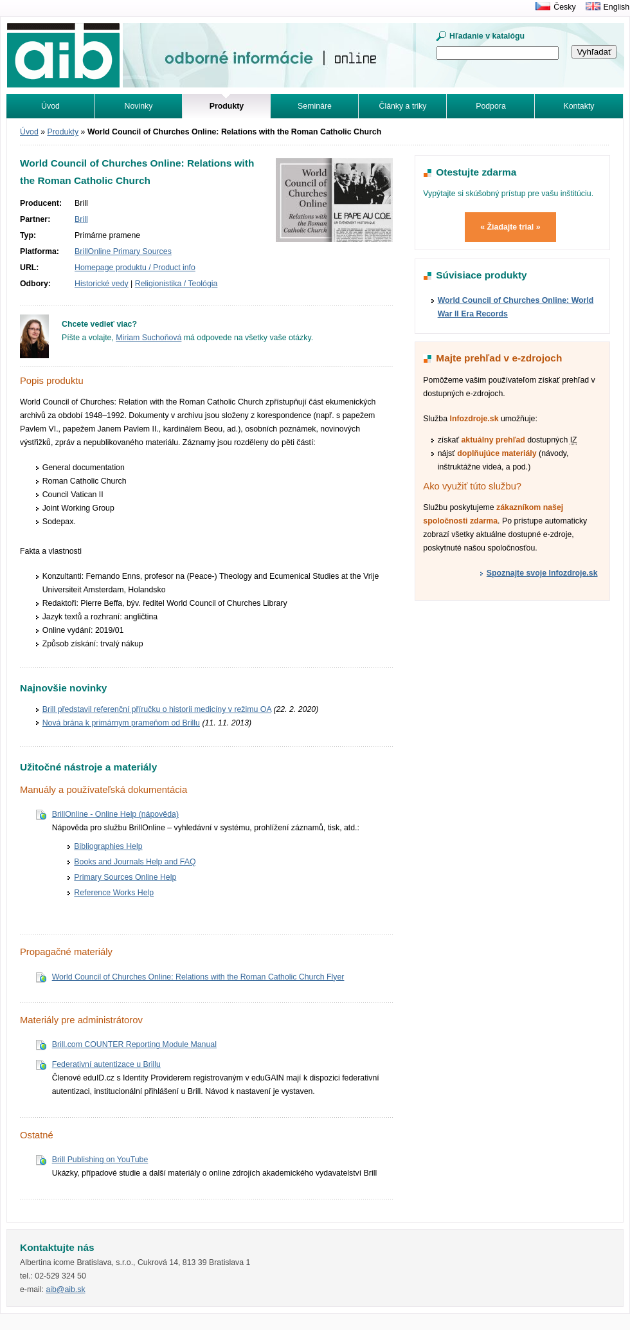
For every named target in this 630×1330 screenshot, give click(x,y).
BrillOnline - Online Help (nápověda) (115, 814)
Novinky (139, 106)
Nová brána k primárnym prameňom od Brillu (121, 722)
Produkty (63, 131)
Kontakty (579, 106)
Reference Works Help (114, 892)
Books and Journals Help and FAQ (134, 861)
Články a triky (403, 106)
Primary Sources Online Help (125, 877)
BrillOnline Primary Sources (123, 251)
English (616, 7)
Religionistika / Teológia (176, 283)
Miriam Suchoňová (148, 337)
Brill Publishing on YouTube (100, 1159)
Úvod (50, 106)
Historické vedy (102, 283)
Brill (81, 219)
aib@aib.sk (65, 1289)
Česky (564, 7)
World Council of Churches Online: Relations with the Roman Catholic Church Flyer (198, 976)
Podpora (491, 106)
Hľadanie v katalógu (487, 36)
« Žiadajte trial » (510, 227)
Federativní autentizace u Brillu (106, 1064)
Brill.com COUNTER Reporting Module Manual (134, 1044)
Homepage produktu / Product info (135, 267)
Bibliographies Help (108, 846)
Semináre (315, 106)
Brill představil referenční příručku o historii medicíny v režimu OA (156, 709)
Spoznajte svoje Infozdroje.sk (542, 573)
